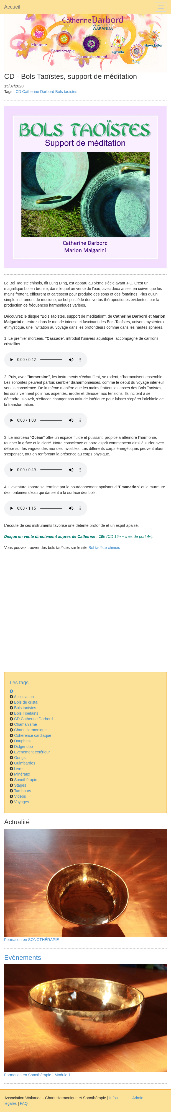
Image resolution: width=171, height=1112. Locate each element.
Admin (137, 1098)
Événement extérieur (32, 752)
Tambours (22, 791)
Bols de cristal (26, 702)
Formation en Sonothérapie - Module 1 (37, 1075)
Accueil (12, 7)
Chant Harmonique (30, 730)
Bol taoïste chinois (104, 547)
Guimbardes (24, 763)
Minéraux (22, 774)
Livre (18, 768)
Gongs (19, 757)
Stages (20, 785)
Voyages (21, 802)
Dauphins (22, 741)
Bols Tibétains (26, 713)
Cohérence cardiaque (32, 735)
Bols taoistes (66, 91)
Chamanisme (25, 724)
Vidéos (20, 796)
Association (24, 696)
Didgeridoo (23, 746)
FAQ (24, 1103)
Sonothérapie (25, 779)
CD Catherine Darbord (35, 91)
